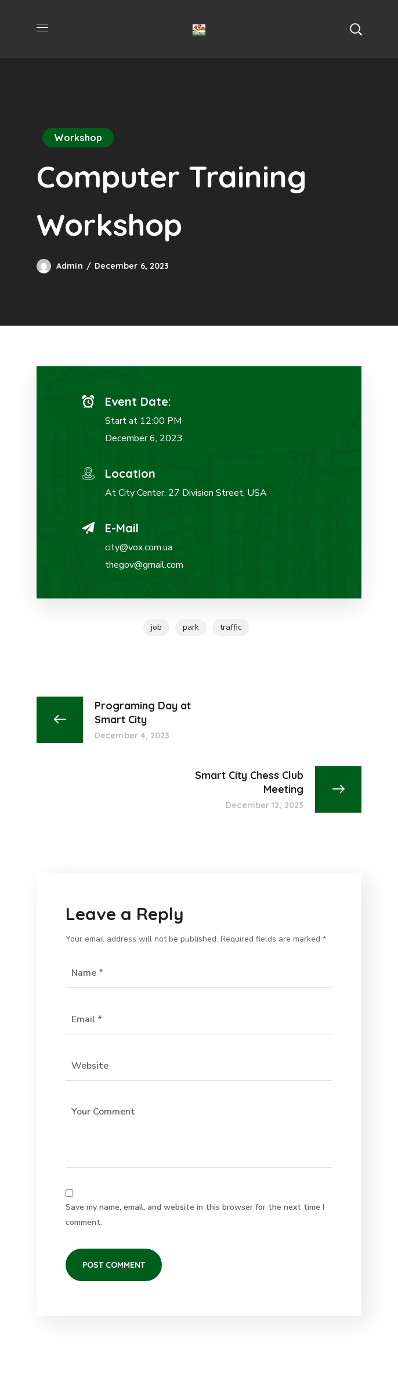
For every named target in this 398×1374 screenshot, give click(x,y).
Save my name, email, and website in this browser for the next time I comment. (195, 1215)
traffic (231, 627)
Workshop (78, 137)
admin (69, 266)
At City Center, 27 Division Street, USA (186, 492)
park (191, 627)
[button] (355, 29)
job (156, 627)
